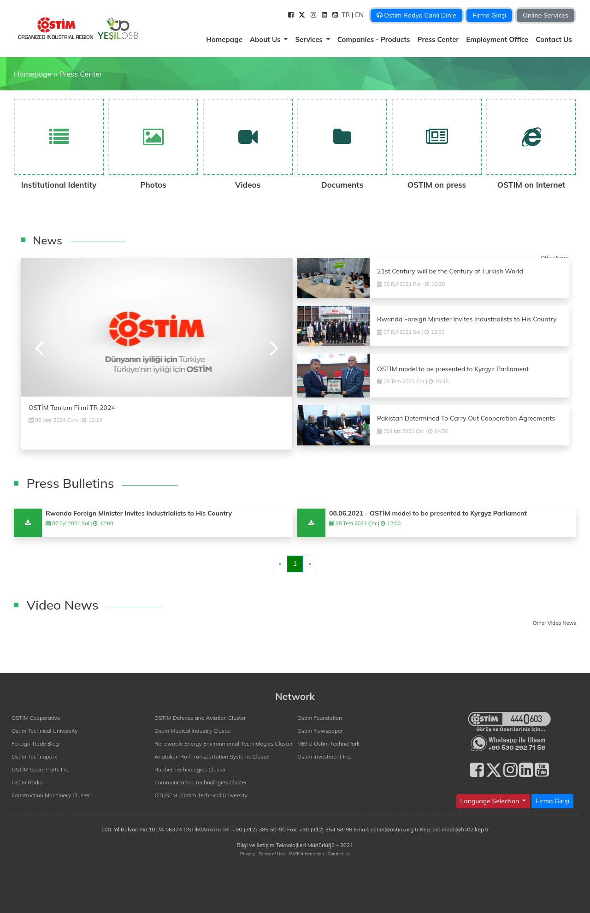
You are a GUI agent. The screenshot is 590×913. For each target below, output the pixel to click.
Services (309, 39)
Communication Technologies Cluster (200, 782)
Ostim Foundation (319, 717)
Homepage (224, 39)
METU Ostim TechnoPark (328, 743)
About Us (266, 39)
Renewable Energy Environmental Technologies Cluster (223, 743)
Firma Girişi (489, 15)
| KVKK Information (305, 853)
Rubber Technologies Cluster (190, 769)
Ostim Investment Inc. (324, 756)
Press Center (438, 39)
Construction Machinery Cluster (51, 795)
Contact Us (554, 39)
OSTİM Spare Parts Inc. (41, 769)
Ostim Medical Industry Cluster (192, 730)
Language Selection (490, 801)
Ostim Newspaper (320, 730)
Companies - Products (373, 39)
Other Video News (554, 623)
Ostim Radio (27, 782)
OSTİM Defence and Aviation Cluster (200, 717)
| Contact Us (337, 853)
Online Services (545, 15)
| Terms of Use (270, 853)
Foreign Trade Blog (35, 743)
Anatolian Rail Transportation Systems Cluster (212, 756)
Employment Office (497, 39)
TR (347, 15)
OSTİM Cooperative (36, 717)
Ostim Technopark (34, 756)
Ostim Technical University (45, 730)
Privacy (247, 853)
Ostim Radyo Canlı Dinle (416, 15)
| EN (359, 15)
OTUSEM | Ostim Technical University (201, 795)
